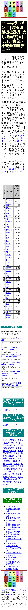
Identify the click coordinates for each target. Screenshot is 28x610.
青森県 (13, 440)
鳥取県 (7, 469)
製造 (14, 4)
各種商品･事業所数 (13, 532)
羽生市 (8, 255)
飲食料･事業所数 (12, 536)
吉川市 (8, 279)
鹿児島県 (17, 482)
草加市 (8, 235)
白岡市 (8, 312)
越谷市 (21, 141)
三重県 (14, 461)
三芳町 (8, 271)
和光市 (8, 284)
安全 (10, 15)
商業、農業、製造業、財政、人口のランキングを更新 (11, 373)
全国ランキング (10, 410)
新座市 (8, 238)
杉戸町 (8, 301)
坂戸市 (8, 244)
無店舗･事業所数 (12, 543)
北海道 (6, 440)
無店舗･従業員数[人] (13, 525)
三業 (10, 9)
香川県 (11, 474)
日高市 (8, 295)
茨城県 (16, 445)
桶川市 (8, 290)
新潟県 (9, 453)
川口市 (8, 205)
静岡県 (13, 458)
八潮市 (8, 276)
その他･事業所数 (12, 546)
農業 (18, 4)
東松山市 (9, 230)
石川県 (18, 456)
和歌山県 (19, 466)
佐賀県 (20, 477)
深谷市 (8, 246)
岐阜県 (20, 458)
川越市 (8, 213)
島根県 (14, 469)
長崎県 (7, 479)
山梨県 (16, 453)
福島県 (9, 445)
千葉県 (6, 451)
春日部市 (9, 222)
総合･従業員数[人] (12, 506)
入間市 (8, 224)
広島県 (9, 471)
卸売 (21, 4)
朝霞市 (8, 309)
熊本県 (14, 479)
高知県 (6, 477)
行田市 (8, 282)
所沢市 (8, 219)
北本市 (8, 265)
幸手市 (8, 293)
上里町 (8, 317)
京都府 (9, 464)
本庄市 (8, 241)
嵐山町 (8, 298)
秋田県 (14, 443)
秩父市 (8, 273)
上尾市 (8, 216)
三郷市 (8, 233)
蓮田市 (8, 287)
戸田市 (8, 252)
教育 (18, 9)
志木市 (8, 315)
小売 (6, 9)
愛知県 (7, 461)
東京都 (13, 451)
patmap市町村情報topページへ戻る (13, 590)
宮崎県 (9, 482)
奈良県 (11, 466)
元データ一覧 (9, 594)
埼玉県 (18, 448)
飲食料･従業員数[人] (13, 518)
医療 (14, 9)
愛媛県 (18, 474)
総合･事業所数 (11, 529)
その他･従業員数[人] (13, 527)
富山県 (11, 456)
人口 (6, 4)
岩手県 (20, 440)
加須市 (8, 268)
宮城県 (7, 443)
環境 (6, 15)
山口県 (16, 471)
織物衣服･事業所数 (13, 534)
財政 (10, 4)
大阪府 (16, 464)
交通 (21, 9)
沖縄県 (6, 484)
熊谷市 (8, 210)
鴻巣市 (8, 262)
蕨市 (7, 304)
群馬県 (11, 448)
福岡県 (13, 477)
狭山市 (8, 249)
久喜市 (8, 227)
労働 (14, 15)
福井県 (6, 458)
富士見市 (9, 306)
